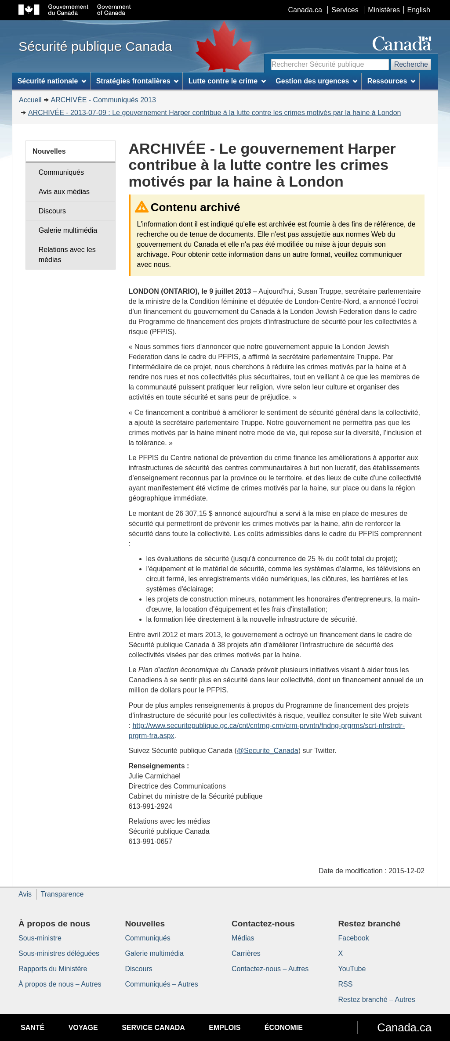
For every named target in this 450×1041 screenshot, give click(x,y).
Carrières (246, 953)
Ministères (384, 10)
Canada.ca (305, 10)
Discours (52, 211)
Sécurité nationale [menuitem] (52, 81)
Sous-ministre (40, 938)
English (418, 10)
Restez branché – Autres (376, 999)
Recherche (411, 64)
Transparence (61, 894)
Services (344, 10)
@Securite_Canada (267, 750)
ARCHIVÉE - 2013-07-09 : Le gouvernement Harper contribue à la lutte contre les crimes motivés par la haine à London (214, 112)
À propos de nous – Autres (60, 984)
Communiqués (61, 172)
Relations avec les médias (67, 254)
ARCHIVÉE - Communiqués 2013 (103, 100)
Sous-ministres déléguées (58, 953)
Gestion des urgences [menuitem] (316, 81)
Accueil (30, 100)
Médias (243, 938)
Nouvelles (49, 151)
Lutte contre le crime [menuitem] (227, 81)
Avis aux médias (64, 191)
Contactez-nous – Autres (270, 969)
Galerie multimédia (68, 230)
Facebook (353, 938)
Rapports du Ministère (52, 969)
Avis (25, 894)
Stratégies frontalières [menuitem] (137, 81)
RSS (345, 984)
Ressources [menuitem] (391, 81)
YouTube (352, 969)
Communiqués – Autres (161, 984)
